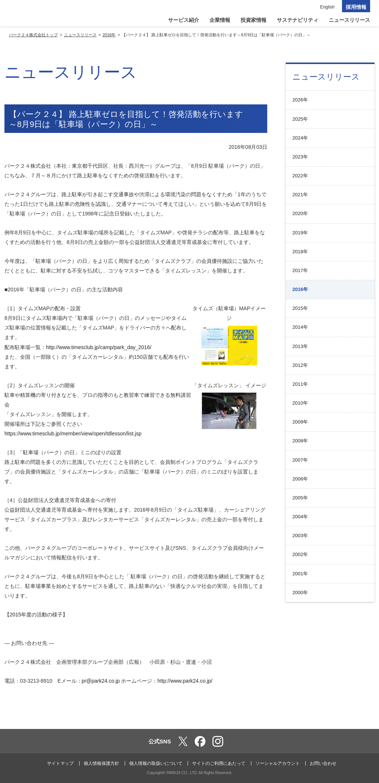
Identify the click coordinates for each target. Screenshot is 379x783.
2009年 (300, 422)
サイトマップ (60, 763)
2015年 (300, 308)
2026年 (300, 100)
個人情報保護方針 (101, 763)
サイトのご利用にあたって (218, 763)
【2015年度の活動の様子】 (36, 615)
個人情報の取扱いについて (155, 763)
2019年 (300, 232)
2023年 (300, 157)
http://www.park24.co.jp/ (184, 681)
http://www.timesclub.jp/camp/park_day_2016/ (98, 347)
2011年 (300, 384)
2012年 (300, 365)
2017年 (300, 270)
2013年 (300, 346)
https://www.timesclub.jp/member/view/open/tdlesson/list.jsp (72, 433)
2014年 (300, 327)
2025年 (300, 119)
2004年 (300, 516)
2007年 (300, 460)
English (327, 7)
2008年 (300, 441)
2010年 (300, 403)
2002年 (300, 554)
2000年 (300, 592)
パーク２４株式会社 (42, 15)
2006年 (300, 479)
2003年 (300, 535)
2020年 (300, 213)
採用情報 (356, 7)
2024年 (300, 138)
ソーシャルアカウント (277, 763)
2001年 (300, 573)
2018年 (300, 251)
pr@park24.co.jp (101, 681)
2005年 (300, 498)
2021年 (300, 194)
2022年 (300, 175)
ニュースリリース (326, 76)
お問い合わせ (323, 763)
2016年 (300, 289)
